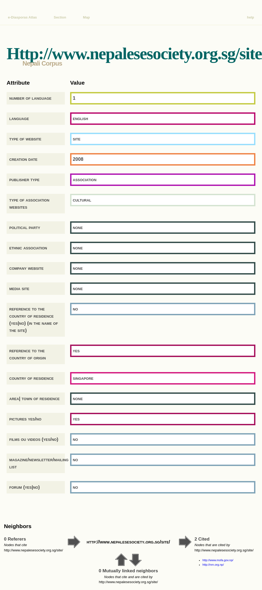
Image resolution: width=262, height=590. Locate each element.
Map (86, 17)
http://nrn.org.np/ (213, 564)
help (250, 17)
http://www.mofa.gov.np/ (217, 560)
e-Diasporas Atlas (22, 17)
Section (60, 17)
